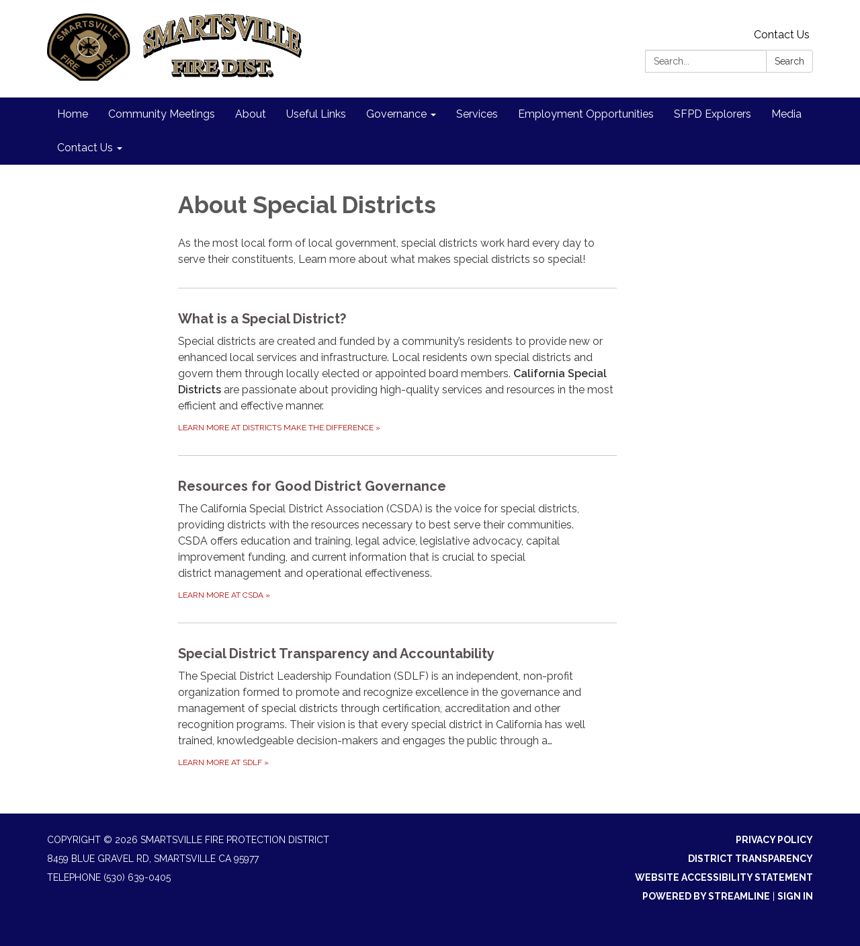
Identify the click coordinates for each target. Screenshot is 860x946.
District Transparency (750, 858)
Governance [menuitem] (396, 114)
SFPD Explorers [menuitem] (712, 114)
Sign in (795, 896)
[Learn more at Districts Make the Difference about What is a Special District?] (397, 371)
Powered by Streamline (706, 896)
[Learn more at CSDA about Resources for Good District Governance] (397, 539)
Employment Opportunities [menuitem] (586, 114)
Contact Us (782, 34)
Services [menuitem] (477, 114)
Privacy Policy (774, 839)
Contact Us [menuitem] (85, 147)
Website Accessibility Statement (724, 877)
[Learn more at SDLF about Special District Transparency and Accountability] (397, 706)
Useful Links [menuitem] (316, 114)
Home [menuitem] (72, 114)
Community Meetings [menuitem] (161, 114)
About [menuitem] (250, 114)
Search (789, 61)
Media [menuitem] (786, 114)
